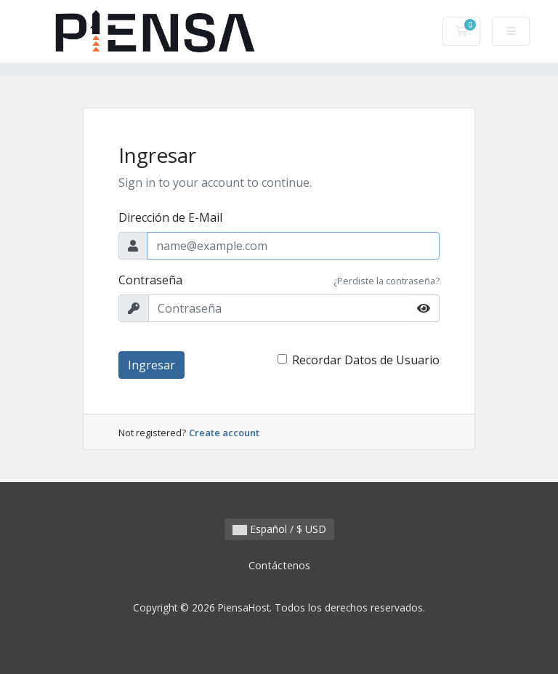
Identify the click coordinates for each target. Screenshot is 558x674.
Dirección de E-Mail (170, 217)
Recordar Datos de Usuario (366, 360)
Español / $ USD (279, 529)
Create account (224, 432)
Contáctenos (279, 565)
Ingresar (151, 365)
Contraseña (150, 280)
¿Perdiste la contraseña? (386, 280)
